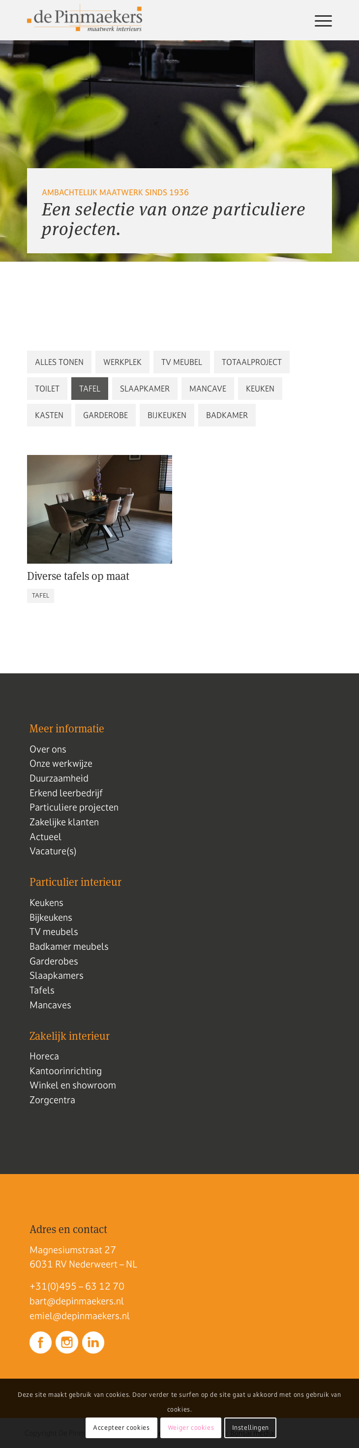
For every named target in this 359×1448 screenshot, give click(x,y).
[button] (59, 362)
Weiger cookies (191, 1428)
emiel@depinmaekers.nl (80, 1316)
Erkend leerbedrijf (66, 793)
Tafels (42, 990)
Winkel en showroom (73, 1085)
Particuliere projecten (74, 807)
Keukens (46, 902)
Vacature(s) (53, 851)
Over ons (48, 749)
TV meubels (54, 931)
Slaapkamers (57, 975)
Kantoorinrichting (66, 1071)
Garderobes (54, 961)
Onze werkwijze (61, 763)
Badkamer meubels (69, 946)
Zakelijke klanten (64, 822)
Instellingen (250, 1428)
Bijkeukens (51, 917)
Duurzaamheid (59, 778)
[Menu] (318, 20)
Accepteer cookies (121, 1428)
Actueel (45, 837)
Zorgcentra (52, 1100)
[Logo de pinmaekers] (149, 20)
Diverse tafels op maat (78, 576)
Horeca (44, 1056)
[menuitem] (318, 20)
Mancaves (50, 1005)
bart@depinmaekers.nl (77, 1301)
